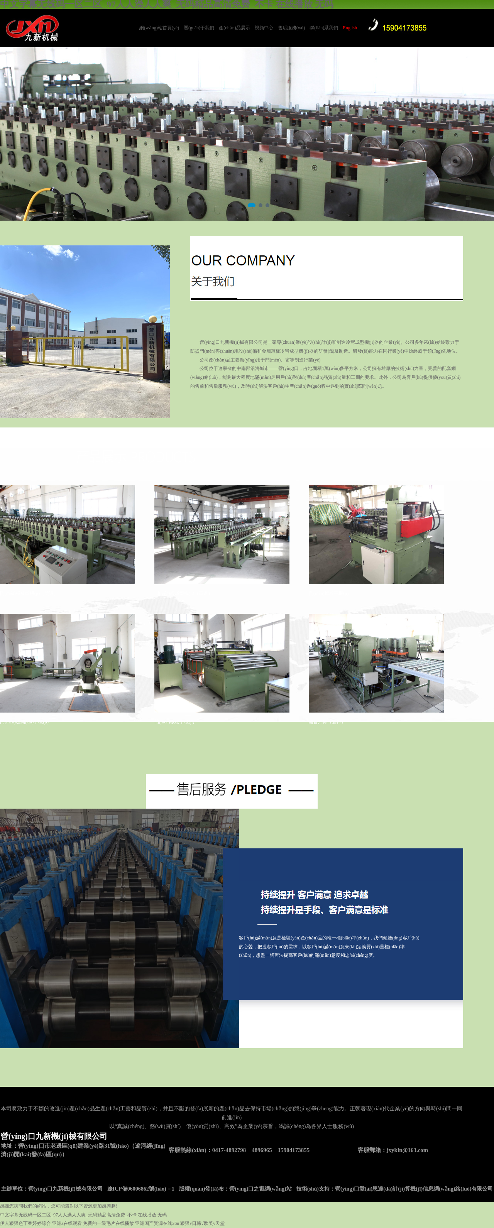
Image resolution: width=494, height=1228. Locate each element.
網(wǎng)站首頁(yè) (159, 27)
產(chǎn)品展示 (234, 27)
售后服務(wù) (291, 27)
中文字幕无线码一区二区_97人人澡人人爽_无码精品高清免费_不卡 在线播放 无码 (83, 1215)
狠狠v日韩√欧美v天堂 (202, 1223)
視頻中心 (264, 27)
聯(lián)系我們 (324, 27)
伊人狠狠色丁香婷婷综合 (25, 1223)
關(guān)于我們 (199, 27)
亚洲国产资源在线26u (157, 1223)
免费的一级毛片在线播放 (108, 1223)
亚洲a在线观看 (67, 1223)
